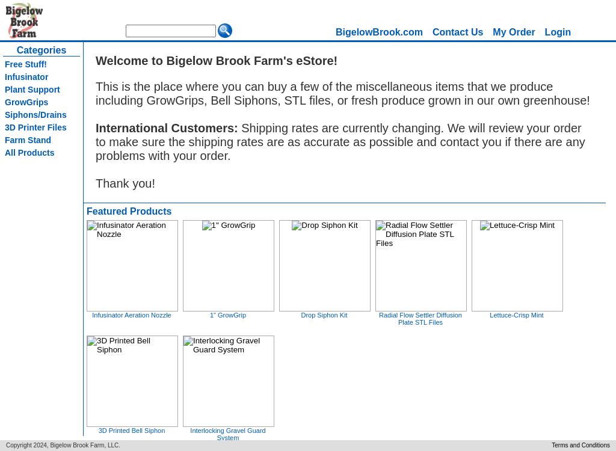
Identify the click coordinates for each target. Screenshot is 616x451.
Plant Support (32, 89)
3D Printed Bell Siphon (132, 430)
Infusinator (26, 77)
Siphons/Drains (36, 115)
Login (558, 32)
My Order (514, 32)
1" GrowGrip (228, 315)
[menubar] (453, 32)
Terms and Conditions (581, 445)
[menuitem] (379, 32)
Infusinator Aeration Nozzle (131, 315)
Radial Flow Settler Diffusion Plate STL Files (420, 318)
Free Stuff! (26, 64)
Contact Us (458, 32)
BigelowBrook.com (379, 32)
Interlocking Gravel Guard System (227, 434)
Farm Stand (28, 140)
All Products (29, 153)
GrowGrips (26, 102)
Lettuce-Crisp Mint (516, 315)
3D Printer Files (36, 127)
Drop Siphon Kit (324, 315)
